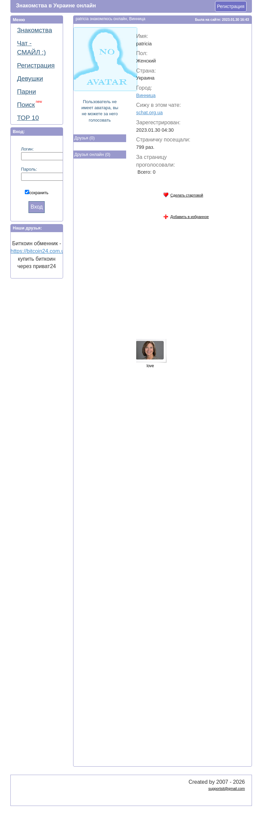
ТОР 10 (28, 117)
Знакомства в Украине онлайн (56, 5)
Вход (37, 207)
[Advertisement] (100, 271)
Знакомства (34, 30)
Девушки (30, 78)
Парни (26, 91)
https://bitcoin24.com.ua (39, 251)
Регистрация (231, 6)
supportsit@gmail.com (226, 788)
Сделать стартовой (183, 194)
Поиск (29, 104)
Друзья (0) (84, 137)
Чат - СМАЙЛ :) (31, 48)
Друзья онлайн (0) (92, 154)
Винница (146, 95)
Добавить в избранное (186, 215)
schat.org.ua (149, 112)
